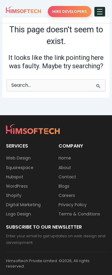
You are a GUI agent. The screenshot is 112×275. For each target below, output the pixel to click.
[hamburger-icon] (99, 11)
